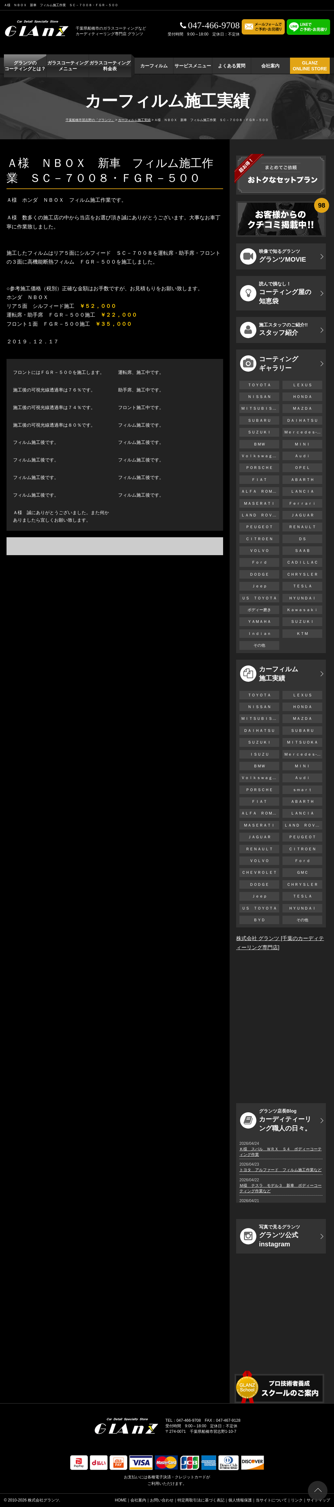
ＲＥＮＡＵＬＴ (302, 527)
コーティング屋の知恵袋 (275, 293)
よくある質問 (231, 65)
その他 (259, 645)
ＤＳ (302, 539)
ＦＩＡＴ (259, 479)
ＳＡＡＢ (302, 550)
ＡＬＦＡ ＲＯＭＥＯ (260, 491)
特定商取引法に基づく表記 (200, 1500)
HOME (121, 1500)
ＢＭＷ (259, 444)
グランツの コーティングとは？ (25, 65)
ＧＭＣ (302, 872)
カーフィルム (154, 65)
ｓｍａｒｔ (302, 790)
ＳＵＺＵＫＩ (259, 432)
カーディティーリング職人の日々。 (275, 1120)
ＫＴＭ (302, 633)
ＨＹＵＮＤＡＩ (302, 598)
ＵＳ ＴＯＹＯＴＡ (259, 598)
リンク (297, 1500)
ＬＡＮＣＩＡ (302, 491)
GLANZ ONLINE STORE (310, 65)
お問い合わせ (162, 1500)
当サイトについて (271, 1500)
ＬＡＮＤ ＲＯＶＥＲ (260, 515)
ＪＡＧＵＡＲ (302, 515)
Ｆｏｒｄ (259, 562)
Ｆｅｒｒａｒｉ (302, 503)
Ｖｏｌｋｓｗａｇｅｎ (260, 456)
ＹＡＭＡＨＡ (259, 621)
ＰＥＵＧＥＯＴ (259, 527)
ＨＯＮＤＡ (302, 396)
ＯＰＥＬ (302, 467)
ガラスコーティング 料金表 (109, 65)
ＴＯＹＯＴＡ (259, 385)
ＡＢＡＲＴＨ (302, 479)
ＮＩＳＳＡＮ (259, 396)
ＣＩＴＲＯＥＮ (261, 539)
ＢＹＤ (259, 920)
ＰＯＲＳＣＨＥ (259, 467)
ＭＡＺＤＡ (302, 408)
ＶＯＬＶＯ (259, 550)
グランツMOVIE (273, 256)
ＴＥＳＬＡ (302, 586)
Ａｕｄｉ (302, 456)
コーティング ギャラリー (269, 363)
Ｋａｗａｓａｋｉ (302, 610)
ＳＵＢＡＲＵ (259, 420)
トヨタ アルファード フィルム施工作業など (280, 1170)
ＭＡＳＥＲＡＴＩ (259, 503)
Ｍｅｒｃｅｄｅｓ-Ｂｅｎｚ (303, 432)
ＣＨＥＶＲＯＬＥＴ (259, 872)
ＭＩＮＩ (302, 444)
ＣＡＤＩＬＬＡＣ (302, 562)
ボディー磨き (259, 610)
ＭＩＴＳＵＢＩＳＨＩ (260, 408)
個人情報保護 (240, 1500)
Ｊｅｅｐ (259, 586)
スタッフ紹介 (274, 330)
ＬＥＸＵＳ (302, 385)
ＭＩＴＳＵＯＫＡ (302, 742)
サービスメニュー (193, 65)
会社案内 (270, 65)
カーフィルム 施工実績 (269, 673)
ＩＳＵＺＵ (259, 754)
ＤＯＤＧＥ (259, 574)
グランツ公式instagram (270, 1236)
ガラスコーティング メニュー (67, 65)
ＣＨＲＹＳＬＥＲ (302, 574)
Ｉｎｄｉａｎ (259, 633)
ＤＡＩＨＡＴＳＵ (302, 420)
